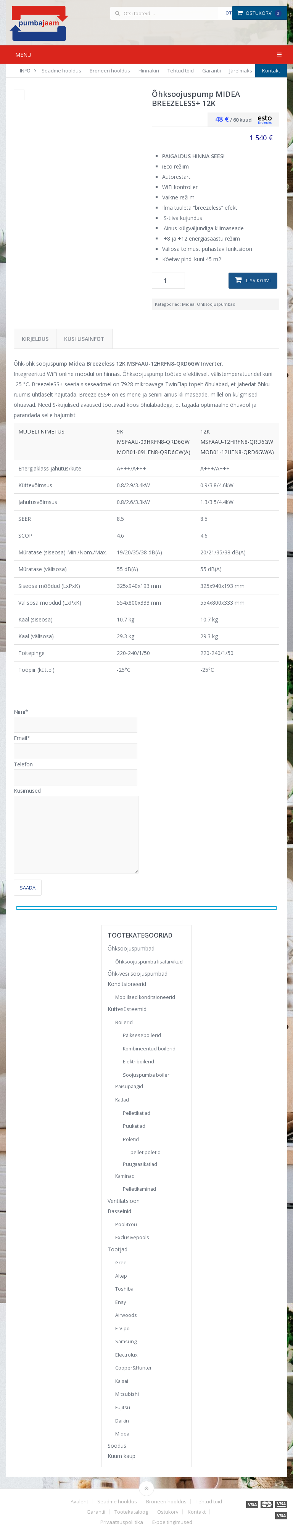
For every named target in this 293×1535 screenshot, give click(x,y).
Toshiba (124, 1289)
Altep (121, 1276)
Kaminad (125, 1176)
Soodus (117, 1445)
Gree (121, 1262)
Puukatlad (134, 1126)
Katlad (122, 1100)
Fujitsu (122, 1407)
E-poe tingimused (172, 1522)
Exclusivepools (132, 1237)
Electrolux (126, 1355)
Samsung (126, 1341)
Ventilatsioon (124, 1200)
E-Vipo (122, 1328)
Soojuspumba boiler (146, 1075)
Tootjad (117, 1249)
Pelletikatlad (136, 1113)
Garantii (211, 70)
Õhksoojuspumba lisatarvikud (149, 962)
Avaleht (79, 1501)
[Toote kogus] (168, 281)
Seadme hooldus (61, 70)
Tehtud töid (180, 70)
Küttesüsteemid (127, 1009)
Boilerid (124, 1022)
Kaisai (121, 1381)
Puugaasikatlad (140, 1164)
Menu (23, 54)
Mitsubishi (127, 1394)
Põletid (131, 1139)
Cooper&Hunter (133, 1368)
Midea (188, 304)
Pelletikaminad (139, 1189)
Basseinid (119, 1211)
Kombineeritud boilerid (149, 1048)
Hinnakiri (148, 70)
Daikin (122, 1421)
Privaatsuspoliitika (121, 1522)
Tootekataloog (131, 1511)
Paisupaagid (129, 1086)
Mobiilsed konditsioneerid (145, 997)
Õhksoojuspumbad (216, 304)
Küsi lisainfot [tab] (84, 338)
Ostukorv (259, 13)
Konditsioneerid (127, 983)
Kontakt (271, 70)
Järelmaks (240, 70)
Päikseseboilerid (142, 1035)
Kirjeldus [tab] (35, 338)
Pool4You (126, 1224)
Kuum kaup (121, 1456)
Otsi (230, 13)
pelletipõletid (145, 1152)
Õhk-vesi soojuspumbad (137, 973)
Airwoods (126, 1315)
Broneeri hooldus (110, 70)
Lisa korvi (258, 280)
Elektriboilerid (138, 1061)
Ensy (120, 1302)
